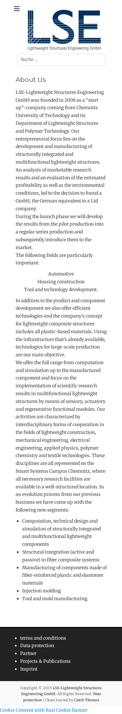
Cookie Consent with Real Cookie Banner (44, 710)
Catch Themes (86, 700)
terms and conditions (43, 638)
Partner (28, 653)
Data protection (37, 645)
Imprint (28, 669)
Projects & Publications (45, 661)
